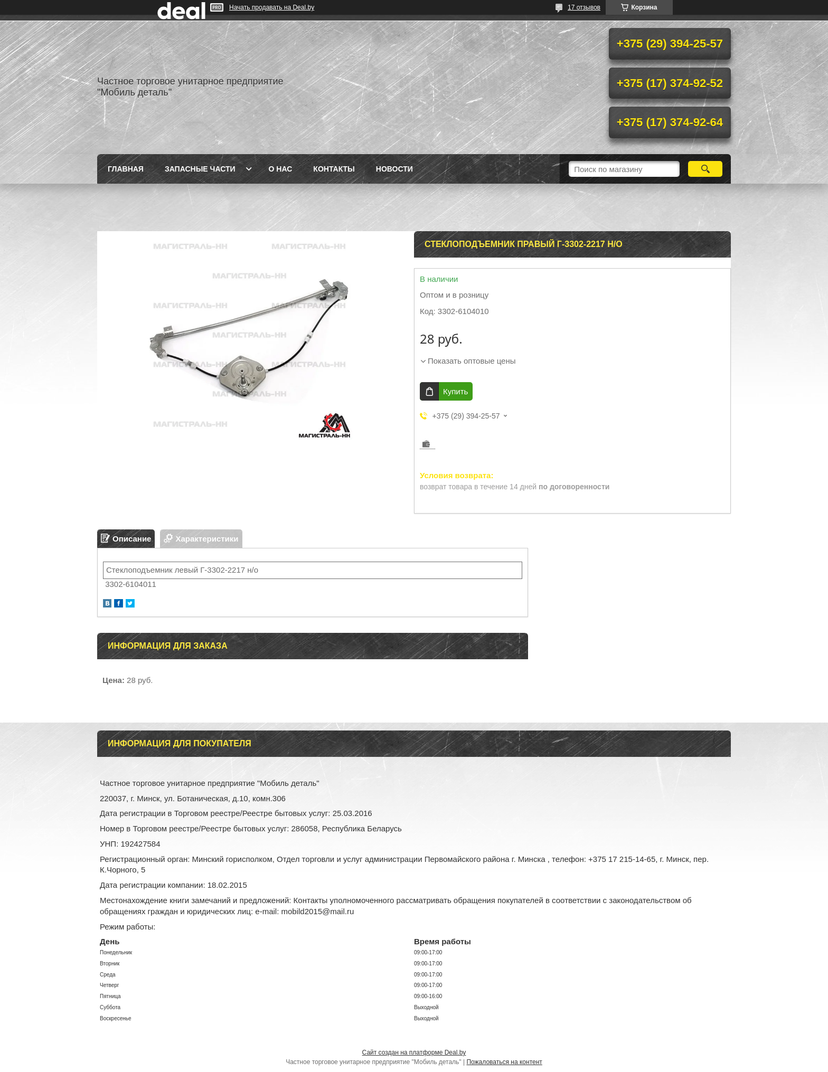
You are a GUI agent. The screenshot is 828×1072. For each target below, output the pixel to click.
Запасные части (200, 169)
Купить (455, 391)
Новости (394, 169)
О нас (281, 169)
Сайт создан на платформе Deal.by (414, 1052)
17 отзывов (584, 7)
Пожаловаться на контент (504, 1062)
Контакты (333, 169)
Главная (126, 169)
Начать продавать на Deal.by (271, 7)
